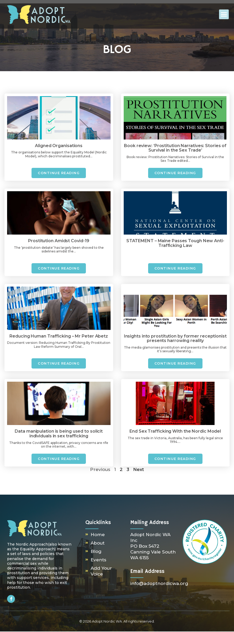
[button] (224, 14)
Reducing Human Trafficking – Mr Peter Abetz (58, 336)
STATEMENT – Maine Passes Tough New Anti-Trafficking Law (175, 243)
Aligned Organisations (58, 145)
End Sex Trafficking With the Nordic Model (175, 431)
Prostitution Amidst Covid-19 (58, 241)
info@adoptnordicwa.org (159, 584)
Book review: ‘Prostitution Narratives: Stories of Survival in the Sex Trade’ (175, 148)
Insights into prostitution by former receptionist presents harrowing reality (175, 339)
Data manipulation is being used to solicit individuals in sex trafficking (59, 434)
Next (138, 470)
